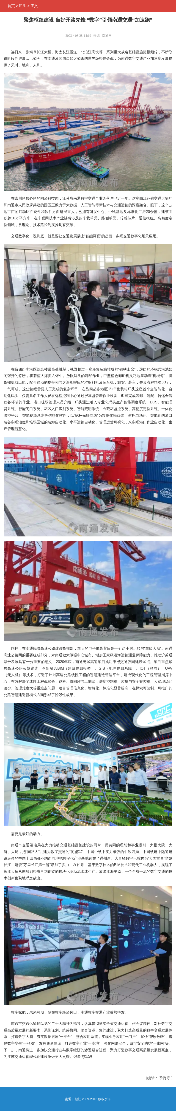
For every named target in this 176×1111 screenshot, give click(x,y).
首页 (11, 6)
